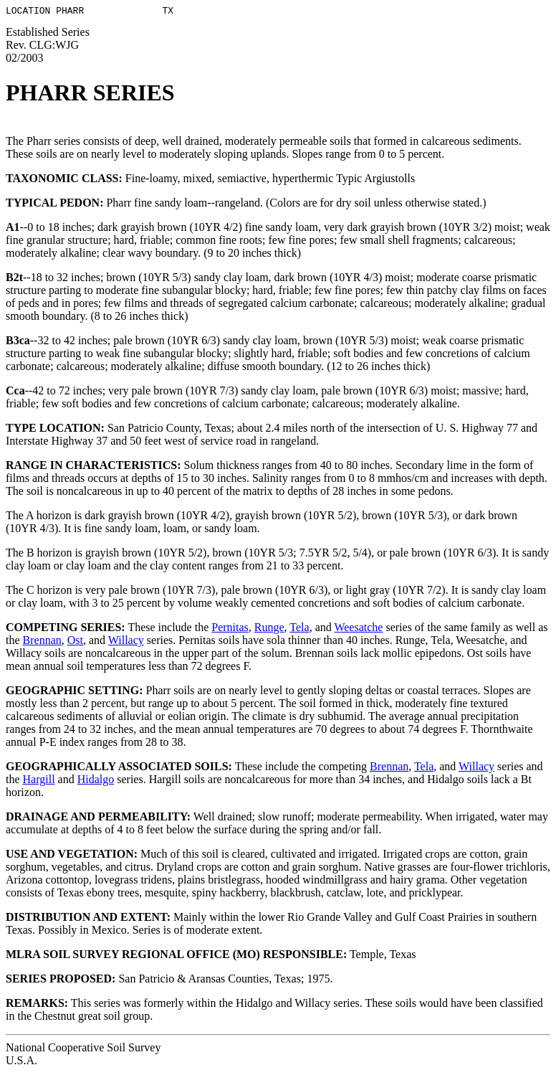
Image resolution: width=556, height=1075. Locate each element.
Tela (299, 629)
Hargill (39, 781)
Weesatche (358, 629)
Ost (75, 642)
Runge (269, 629)
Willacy (126, 642)
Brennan (42, 642)
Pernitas (230, 629)
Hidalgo (96, 781)
